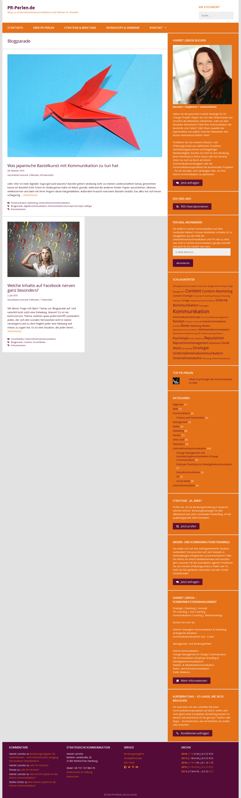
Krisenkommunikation (188, 472)
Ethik (175, 408)
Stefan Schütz (16, 782)
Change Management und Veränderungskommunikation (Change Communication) (197, 456)
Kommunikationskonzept (60, 205)
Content (28, 342)
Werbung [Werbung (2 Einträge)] (207, 358)
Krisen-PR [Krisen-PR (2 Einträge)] (197, 321)
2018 (184, 753)
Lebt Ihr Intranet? (39, 765)
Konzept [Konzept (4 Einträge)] (178, 321)
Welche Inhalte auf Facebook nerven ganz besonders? (41, 288)
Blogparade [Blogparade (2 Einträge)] (213, 286)
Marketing (33, 202)
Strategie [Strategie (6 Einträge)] (201, 347)
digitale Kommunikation (35, 205)
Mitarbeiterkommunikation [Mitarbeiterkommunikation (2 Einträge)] (185, 330)
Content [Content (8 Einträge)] (193, 291)
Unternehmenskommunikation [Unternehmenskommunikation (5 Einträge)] (198, 353)
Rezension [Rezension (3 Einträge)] (215, 343)
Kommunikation (19, 202)
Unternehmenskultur (184, 485)
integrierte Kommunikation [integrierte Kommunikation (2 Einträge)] (202, 300)
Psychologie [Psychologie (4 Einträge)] (181, 338)
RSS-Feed (129, 762)
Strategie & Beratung (80, 28)
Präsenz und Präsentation (190, 417)
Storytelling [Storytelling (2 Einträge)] (187, 348)
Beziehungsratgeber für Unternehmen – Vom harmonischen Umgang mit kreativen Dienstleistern (33, 757)
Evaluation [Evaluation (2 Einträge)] (177, 300)
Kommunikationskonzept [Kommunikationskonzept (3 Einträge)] (187, 317)
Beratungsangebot (134, 753)
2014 (184, 771)
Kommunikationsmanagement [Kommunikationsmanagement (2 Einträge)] (215, 317)
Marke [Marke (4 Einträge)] (185, 325)
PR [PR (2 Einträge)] (199, 333)
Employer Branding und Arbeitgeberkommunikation (204, 464)
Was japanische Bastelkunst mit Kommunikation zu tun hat (62, 165)
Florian (13, 769)
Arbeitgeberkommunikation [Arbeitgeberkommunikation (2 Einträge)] (185, 286)
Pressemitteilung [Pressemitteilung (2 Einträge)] (208, 333)
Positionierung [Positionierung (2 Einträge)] (190, 333)
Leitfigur (88, 205)
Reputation (179, 444)
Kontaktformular (133, 758)
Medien (177, 435)
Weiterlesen (30, 195)
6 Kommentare (18, 209)
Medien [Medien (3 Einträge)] (206, 325)
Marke (176, 426)
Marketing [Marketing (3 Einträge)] (195, 325)
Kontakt (161, 28)
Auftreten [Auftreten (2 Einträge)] (203, 286)
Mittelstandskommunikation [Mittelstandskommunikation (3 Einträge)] (214, 329)
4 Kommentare (18, 345)
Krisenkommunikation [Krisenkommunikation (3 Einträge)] (214, 321)
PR (177, 476)
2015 (184, 767)
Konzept (78, 205)
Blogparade (17, 205)
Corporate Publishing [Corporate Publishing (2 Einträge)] (203, 296)
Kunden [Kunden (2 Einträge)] (176, 326)
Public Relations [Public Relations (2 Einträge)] (197, 338)
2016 (184, 762)
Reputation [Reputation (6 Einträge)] (214, 337)
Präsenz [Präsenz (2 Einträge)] (219, 333)
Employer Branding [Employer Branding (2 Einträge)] (221, 296)
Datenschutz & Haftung (79, 772)
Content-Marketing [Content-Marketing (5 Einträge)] (217, 291)
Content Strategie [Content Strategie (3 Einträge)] (183, 295)
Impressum (72, 776)
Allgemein (178, 404)
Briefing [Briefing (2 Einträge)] (222, 286)
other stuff (178, 439)
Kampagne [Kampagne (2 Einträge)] (204, 306)
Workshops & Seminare (123, 28)
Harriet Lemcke (17, 753)
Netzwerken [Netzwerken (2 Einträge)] (178, 333)
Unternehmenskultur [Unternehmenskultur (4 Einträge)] (187, 358)
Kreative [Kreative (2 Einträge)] (189, 321)
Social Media (17, 338)
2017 (184, 758)
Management (180, 422)
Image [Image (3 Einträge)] (186, 300)
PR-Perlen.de (21, 8)
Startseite (15, 28)
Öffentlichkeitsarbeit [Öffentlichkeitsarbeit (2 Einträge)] (221, 358)
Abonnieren (183, 263)
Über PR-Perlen (43, 28)
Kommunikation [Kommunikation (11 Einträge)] (191, 311)
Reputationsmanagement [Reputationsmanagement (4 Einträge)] (191, 343)
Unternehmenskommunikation (54, 202)
